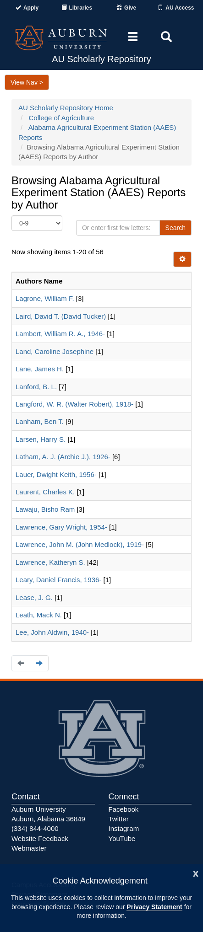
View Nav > (27, 82)
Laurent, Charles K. (45, 492)
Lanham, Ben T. (40, 421)
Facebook (124, 809)
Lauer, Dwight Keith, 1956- (56, 474)
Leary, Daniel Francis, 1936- (58, 580)
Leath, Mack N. (39, 615)
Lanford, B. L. (36, 387)
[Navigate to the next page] (39, 663)
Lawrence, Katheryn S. (50, 562)
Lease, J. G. (34, 597)
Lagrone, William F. (45, 298)
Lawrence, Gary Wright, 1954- (61, 527)
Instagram (124, 828)
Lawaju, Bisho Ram (45, 509)
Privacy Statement (154, 907)
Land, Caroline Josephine (54, 351)
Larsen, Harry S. (41, 439)
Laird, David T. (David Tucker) (61, 316)
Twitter (119, 819)
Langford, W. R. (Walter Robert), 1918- (74, 404)
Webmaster (28, 848)
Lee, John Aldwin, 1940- (52, 632)
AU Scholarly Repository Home (65, 108)
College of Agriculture (61, 118)
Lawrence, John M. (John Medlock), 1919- (80, 544)
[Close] (195, 873)
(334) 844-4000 (35, 828)
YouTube (122, 838)
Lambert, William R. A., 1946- (60, 333)
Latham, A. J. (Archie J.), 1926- (63, 457)
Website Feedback (39, 838)
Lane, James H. (40, 369)
